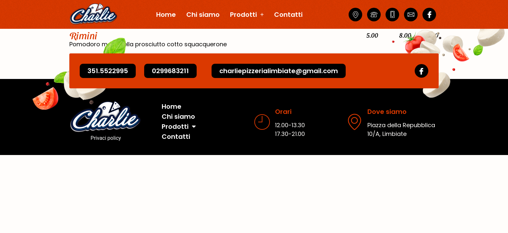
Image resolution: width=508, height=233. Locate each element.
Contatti (288, 14)
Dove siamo (387, 116)
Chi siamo (203, 14)
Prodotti (247, 14)
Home (166, 14)
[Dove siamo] (354, 127)
